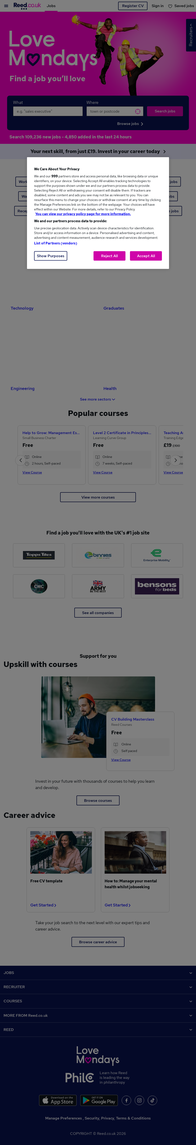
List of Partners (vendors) (55, 243)
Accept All (146, 255)
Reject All (109, 255)
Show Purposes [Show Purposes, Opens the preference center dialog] (50, 255)
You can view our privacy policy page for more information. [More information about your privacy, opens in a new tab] (83, 214)
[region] (98, 213)
